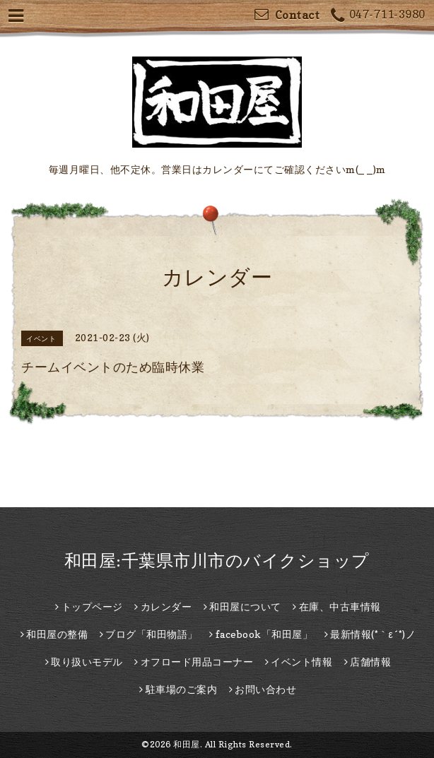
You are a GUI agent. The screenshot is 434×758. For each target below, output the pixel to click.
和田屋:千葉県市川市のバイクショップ (217, 560)
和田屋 (186, 744)
